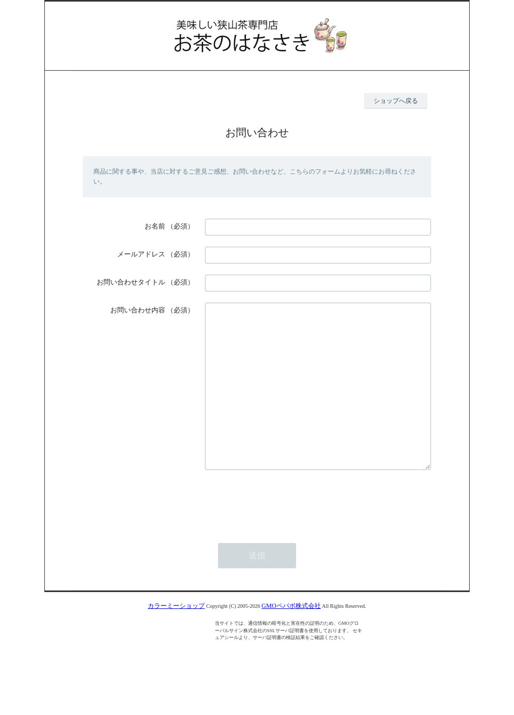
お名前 (155, 226)
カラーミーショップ (176, 637)
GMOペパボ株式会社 (291, 637)
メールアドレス (141, 254)
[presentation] (285, 533)
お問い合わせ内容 (137, 310)
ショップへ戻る (396, 100)
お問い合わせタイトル (131, 282)
